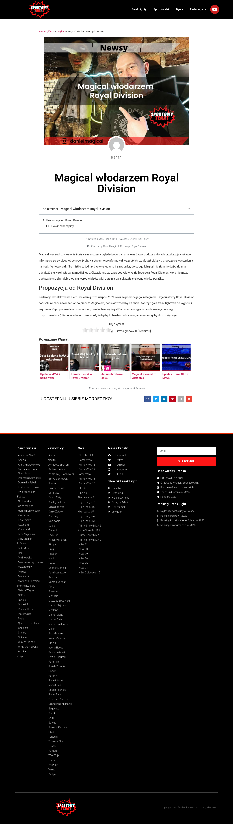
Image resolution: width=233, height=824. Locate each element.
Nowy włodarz (118, 388)
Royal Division (139, 246)
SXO (213, 807)
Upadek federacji (136, 388)
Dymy (179, 9)
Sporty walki (161, 9)
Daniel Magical (111, 246)
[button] (147, 399)
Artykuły (61, 31)
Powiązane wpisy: (62, 226)
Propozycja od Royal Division (64, 220)
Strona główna (47, 31)
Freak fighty (138, 9)
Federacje (198, 9)
